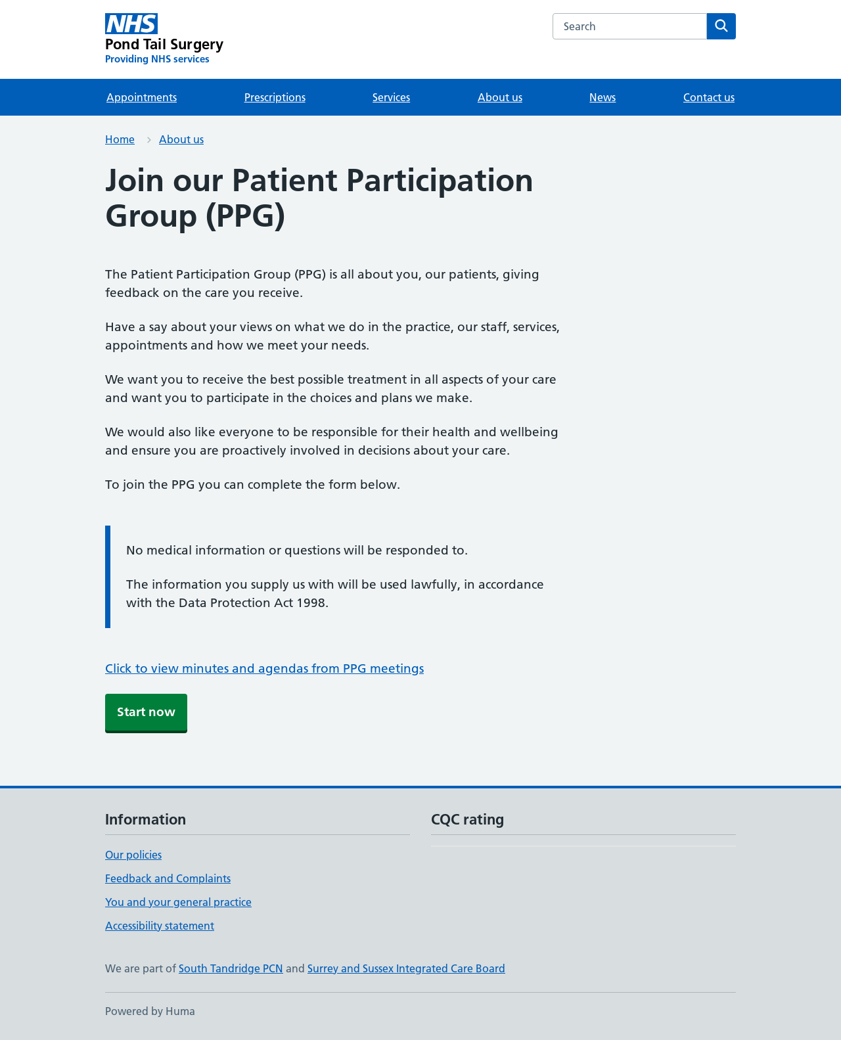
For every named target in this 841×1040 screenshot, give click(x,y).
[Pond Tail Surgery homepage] (164, 39)
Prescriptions (275, 97)
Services (391, 97)
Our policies (133, 854)
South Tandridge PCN (231, 968)
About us (500, 97)
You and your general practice (178, 902)
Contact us (709, 97)
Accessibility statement (159, 925)
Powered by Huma (150, 1011)
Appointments (141, 97)
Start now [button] (146, 711)
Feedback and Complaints (168, 878)
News (602, 97)
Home (120, 139)
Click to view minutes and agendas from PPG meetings (264, 668)
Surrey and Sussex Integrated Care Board (406, 968)
